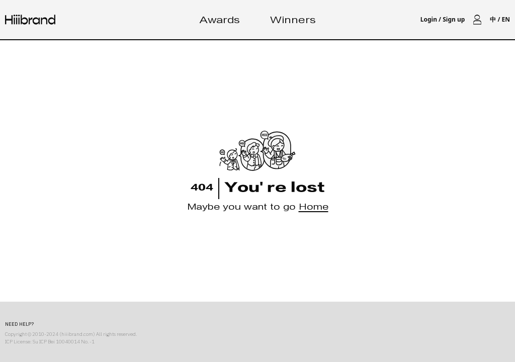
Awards (220, 21)
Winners (293, 21)
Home (313, 208)
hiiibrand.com (77, 334)
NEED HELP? (19, 324)
